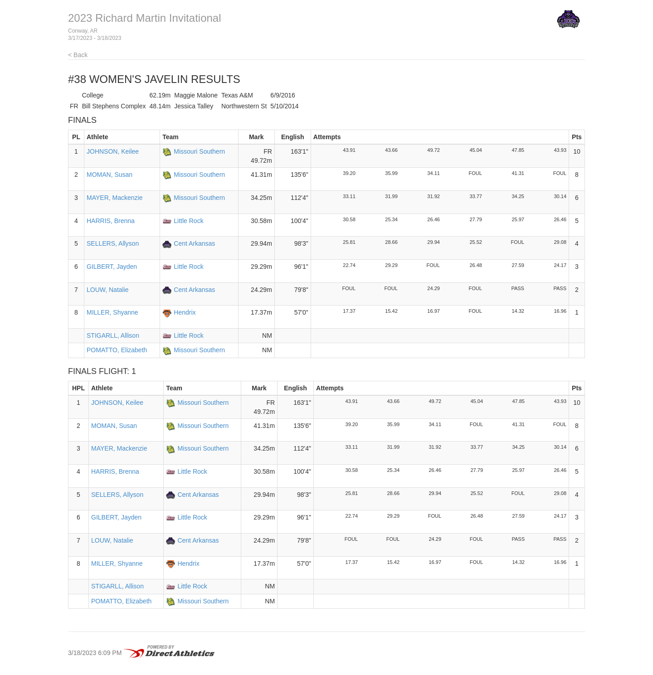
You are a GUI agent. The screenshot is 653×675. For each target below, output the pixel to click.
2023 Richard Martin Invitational (144, 18)
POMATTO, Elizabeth (117, 350)
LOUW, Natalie (108, 289)
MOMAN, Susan (109, 174)
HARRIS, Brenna (111, 220)
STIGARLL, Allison (113, 335)
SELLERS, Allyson (113, 243)
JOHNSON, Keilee (113, 151)
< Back (78, 54)
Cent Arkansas (194, 243)
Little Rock (188, 220)
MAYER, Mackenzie (114, 197)
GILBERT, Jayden (112, 266)
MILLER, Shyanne (112, 312)
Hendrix (184, 312)
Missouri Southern (199, 151)
